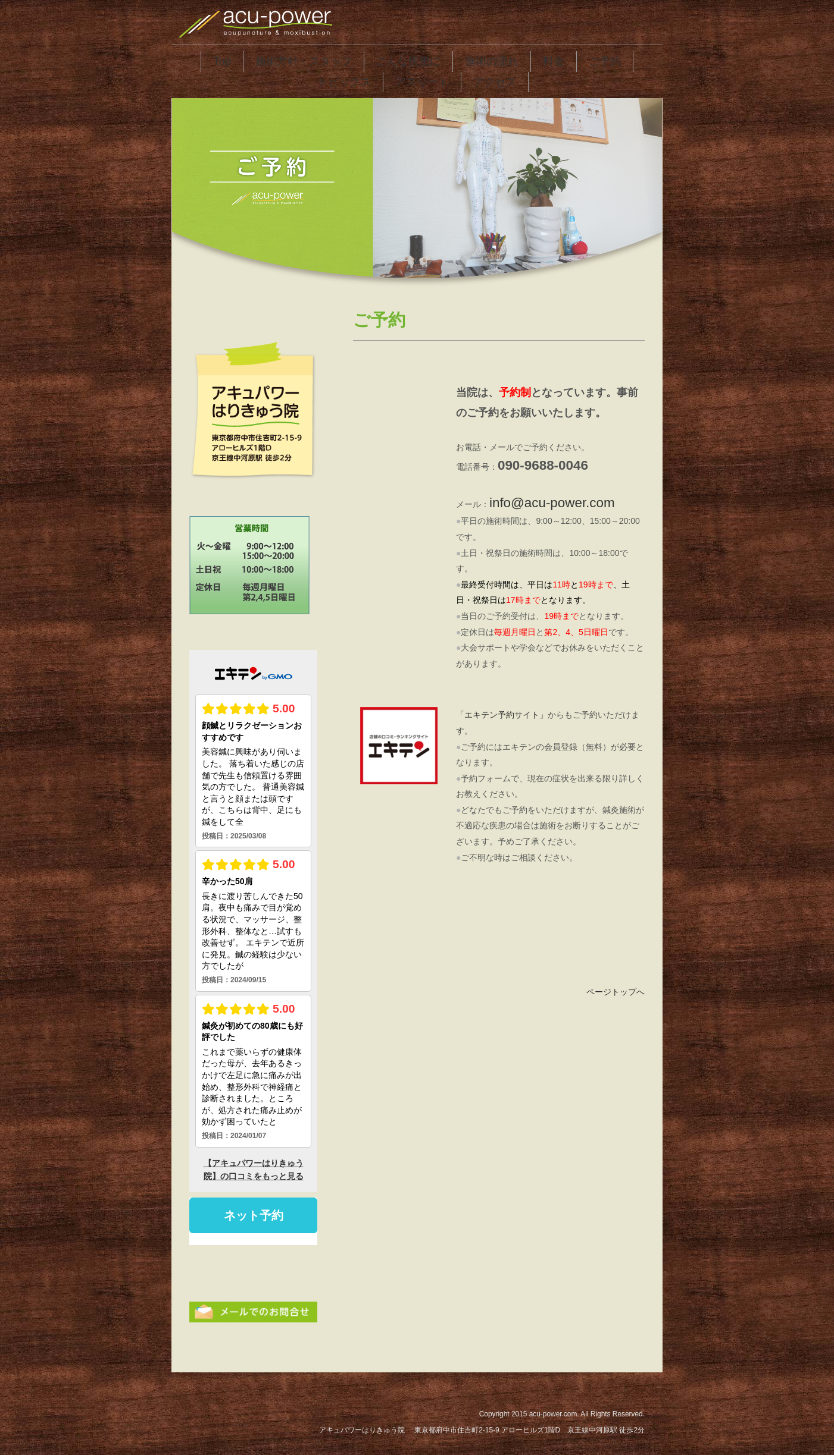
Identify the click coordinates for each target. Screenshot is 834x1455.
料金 (553, 61)
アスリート (422, 82)
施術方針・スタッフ (303, 61)
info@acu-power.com (552, 502)
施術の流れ (491, 61)
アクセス (494, 82)
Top (221, 61)
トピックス (344, 82)
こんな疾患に (408, 61)
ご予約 (605, 61)
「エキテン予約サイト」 (502, 714)
